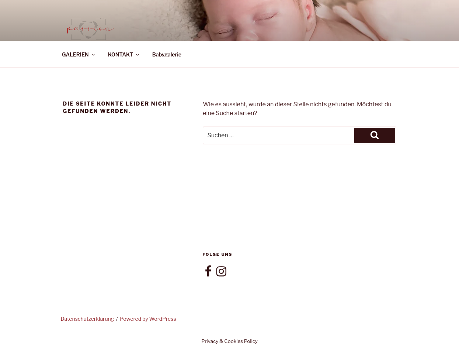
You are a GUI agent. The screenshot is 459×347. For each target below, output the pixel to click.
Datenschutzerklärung (87, 319)
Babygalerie (166, 54)
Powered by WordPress (148, 319)
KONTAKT (124, 54)
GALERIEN (79, 54)
